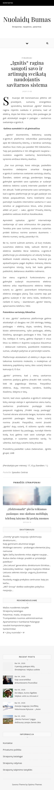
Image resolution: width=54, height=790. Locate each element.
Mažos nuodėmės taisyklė (16, 607)
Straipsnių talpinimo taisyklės (17, 769)
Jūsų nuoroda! (14, 632)
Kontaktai (8, 3)
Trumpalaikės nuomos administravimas (22, 618)
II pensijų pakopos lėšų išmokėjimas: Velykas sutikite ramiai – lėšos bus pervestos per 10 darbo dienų (27, 668)
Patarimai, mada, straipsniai (17, 614)
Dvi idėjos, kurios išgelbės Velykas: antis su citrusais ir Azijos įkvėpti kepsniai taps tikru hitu (26, 694)
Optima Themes (35, 784)
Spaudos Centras (20, 472)
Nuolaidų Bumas (27, 19)
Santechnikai (9, 628)
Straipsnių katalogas (13, 611)
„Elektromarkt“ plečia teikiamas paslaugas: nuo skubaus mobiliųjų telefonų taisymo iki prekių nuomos (27, 513)
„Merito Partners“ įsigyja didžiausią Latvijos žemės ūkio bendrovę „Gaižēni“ (28, 721)
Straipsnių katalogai (13, 756)
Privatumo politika (12, 749)
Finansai (27, 58)
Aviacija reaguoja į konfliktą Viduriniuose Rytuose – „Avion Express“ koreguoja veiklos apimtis (28, 708)
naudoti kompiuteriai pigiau (17, 625)
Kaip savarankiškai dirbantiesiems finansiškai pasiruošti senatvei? (26, 681)
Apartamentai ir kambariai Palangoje (21, 621)
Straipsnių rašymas (12, 763)
